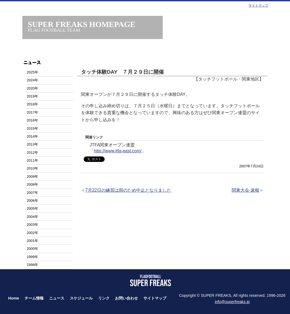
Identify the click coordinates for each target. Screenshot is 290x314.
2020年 (32, 88)
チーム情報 (90, 51)
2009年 (32, 176)
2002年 (32, 233)
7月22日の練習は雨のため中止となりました (128, 190)
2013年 (32, 144)
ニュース (127, 51)
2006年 (32, 201)
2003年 (32, 225)
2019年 (32, 96)
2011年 (32, 160)
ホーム (54, 51)
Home (13, 298)
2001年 (32, 241)
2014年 (32, 136)
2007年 (32, 193)
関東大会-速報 (245, 190)
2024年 (32, 80)
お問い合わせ (236, 51)
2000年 (32, 249)
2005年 (32, 208)
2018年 (32, 104)
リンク (104, 298)
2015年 (32, 128)
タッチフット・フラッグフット (199, 51)
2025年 (32, 72)
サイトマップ (258, 5)
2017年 (32, 112)
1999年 (32, 257)
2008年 (32, 184)
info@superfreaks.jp (232, 302)
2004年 (32, 217)
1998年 (32, 265)
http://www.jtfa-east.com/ (117, 151)
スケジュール (163, 51)
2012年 (32, 152)
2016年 (32, 120)
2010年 (32, 168)
